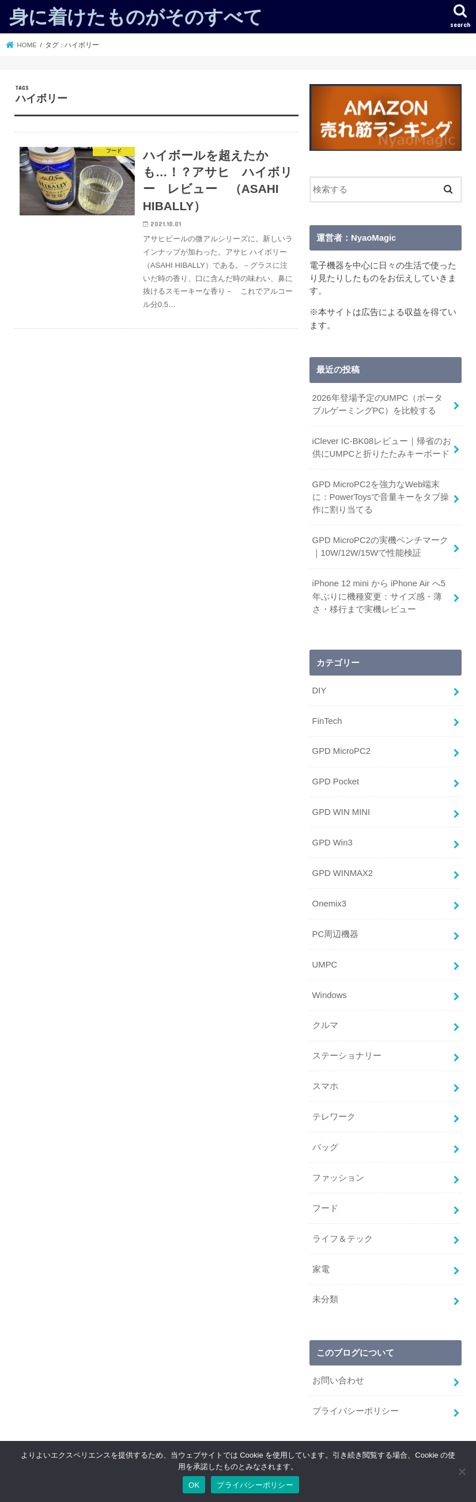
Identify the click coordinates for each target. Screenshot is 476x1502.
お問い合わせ (338, 1380)
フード (325, 1208)
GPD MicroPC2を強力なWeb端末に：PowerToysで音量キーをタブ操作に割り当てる (380, 497)
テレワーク (334, 1116)
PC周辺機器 (335, 934)
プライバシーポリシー (355, 1411)
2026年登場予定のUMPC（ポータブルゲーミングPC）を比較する (377, 404)
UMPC (325, 964)
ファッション (338, 1177)
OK (193, 1485)
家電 (321, 1269)
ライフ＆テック (342, 1238)
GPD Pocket (336, 781)
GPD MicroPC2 (341, 751)
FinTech (327, 721)
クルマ (325, 1025)
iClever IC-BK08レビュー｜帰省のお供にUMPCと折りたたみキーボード (381, 447)
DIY (319, 690)
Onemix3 (329, 903)
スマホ (325, 1086)
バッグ (325, 1147)
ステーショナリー (346, 1055)
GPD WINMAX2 (342, 873)
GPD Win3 (332, 842)
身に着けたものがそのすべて (136, 16)
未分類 (325, 1299)
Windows (329, 995)
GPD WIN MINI (341, 812)
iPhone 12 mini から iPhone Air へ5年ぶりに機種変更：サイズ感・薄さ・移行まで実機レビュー (378, 596)
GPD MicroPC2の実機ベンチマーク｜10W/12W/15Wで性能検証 (380, 546)
